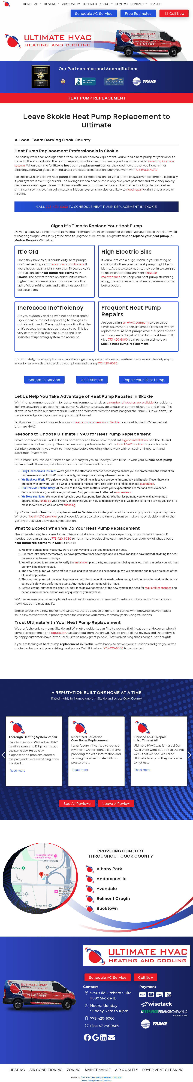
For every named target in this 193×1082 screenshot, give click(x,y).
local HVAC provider (43, 516)
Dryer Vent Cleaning (163, 1070)
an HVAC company (136, 322)
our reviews (123, 492)
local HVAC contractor (132, 444)
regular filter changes (158, 588)
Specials (90, 3)
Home (27, 3)
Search (155, 3)
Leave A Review (116, 803)
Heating (17, 1070)
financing (69, 505)
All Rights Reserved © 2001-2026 (109, 1077)
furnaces (52, 264)
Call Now (145, 977)
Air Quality (71, 3)
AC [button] (36, 3)
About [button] (104, 3)
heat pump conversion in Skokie (96, 422)
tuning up (45, 500)
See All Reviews (77, 803)
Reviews (121, 3)
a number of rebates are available (130, 402)
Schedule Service (44, 380)
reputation (58, 632)
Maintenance (98, 1070)
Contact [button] (137, 3)
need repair (134, 189)
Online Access (88, 1077)
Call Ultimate (92, 380)
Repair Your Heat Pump (143, 380)
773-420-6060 (57, 206)
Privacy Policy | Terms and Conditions (96, 1081)
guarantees (147, 484)
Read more (17, 770)
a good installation (135, 440)
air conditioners (73, 264)
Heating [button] (50, 3)
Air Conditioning (46, 1070)
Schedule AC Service (107, 977)
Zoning (74, 1070)
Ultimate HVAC (147, 169)
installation (82, 562)
